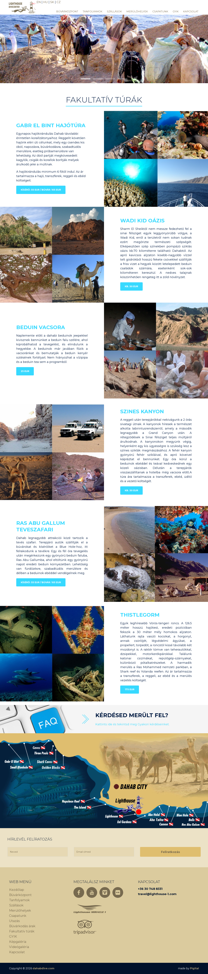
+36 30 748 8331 (150, 889)
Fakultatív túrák (21, 931)
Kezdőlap (16, 890)
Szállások (114, 11)
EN (39, 2)
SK (52, 2)
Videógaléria (19, 947)
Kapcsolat (190, 11)
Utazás (14, 921)
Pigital (194, 968)
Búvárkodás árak (22, 926)
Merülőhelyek (137, 11)
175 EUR (129, 689)
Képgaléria (17, 942)
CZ (59, 2)
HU (45, 2)
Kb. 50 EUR (131, 286)
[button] (85, 78)
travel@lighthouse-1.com (157, 894)
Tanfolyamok (92, 11)
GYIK (176, 11)
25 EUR (25, 371)
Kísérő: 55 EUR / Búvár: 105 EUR (41, 189)
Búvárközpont (67, 11)
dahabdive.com (43, 968)
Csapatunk (160, 11)
